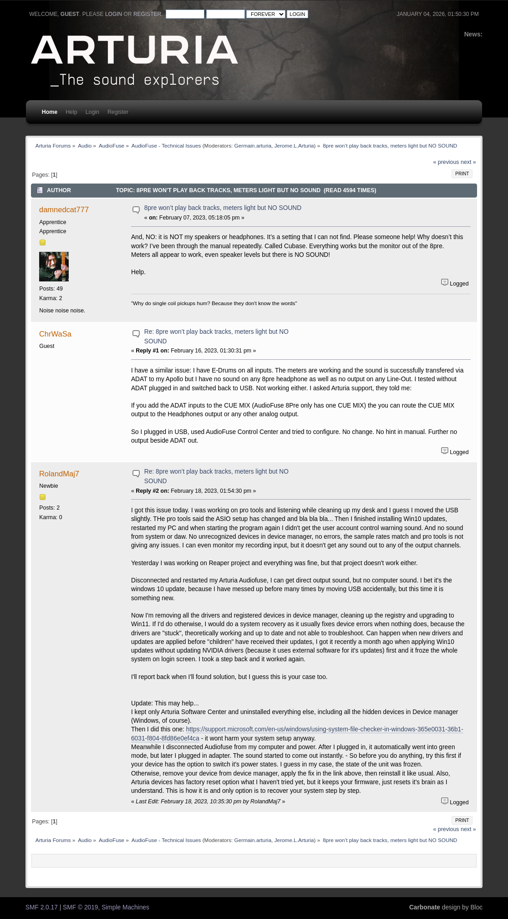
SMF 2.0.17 (41, 907)
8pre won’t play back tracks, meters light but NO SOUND (222, 207)
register (147, 14)
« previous (446, 162)
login (113, 14)
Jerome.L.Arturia (294, 145)
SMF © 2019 (80, 907)
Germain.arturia (253, 145)
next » (468, 162)
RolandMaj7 (59, 474)
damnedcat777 (64, 209)
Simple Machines (125, 907)
